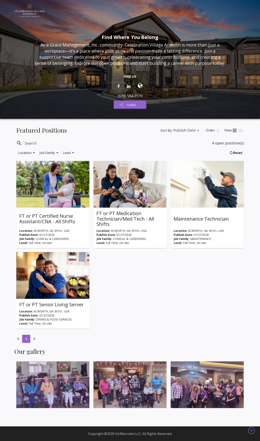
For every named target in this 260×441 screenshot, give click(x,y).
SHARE (131, 105)
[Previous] (18, 339)
